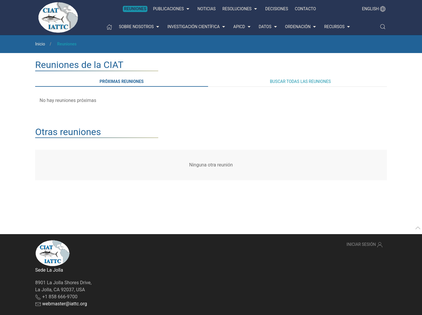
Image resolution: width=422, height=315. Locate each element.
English (374, 9)
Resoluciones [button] (240, 9)
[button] (383, 27)
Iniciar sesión (365, 245)
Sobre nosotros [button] (140, 27)
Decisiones (276, 8)
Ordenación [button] (301, 27)
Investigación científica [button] (197, 27)
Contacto (305, 8)
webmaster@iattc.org (64, 304)
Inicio (40, 44)
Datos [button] (268, 27)
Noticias (207, 8)
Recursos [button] (337, 27)
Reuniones (135, 8)
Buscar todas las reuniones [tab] (300, 81)
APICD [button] (242, 27)
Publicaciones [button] (171, 9)
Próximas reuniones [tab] (122, 81)
